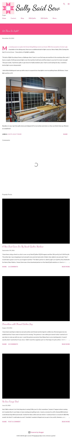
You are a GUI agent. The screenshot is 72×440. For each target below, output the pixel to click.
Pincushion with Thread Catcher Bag (17, 324)
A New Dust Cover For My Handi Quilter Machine (22, 246)
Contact (13, 18)
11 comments (13, 266)
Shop (22, 18)
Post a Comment (14, 421)
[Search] (64, 3)
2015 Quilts (44, 18)
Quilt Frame (17, 134)
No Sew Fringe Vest (10, 401)
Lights (10, 134)
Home (4, 18)
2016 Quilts (32, 18)
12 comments (13, 344)
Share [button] (65, 134)
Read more (66, 266)
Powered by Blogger (36, 432)
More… (55, 18)
